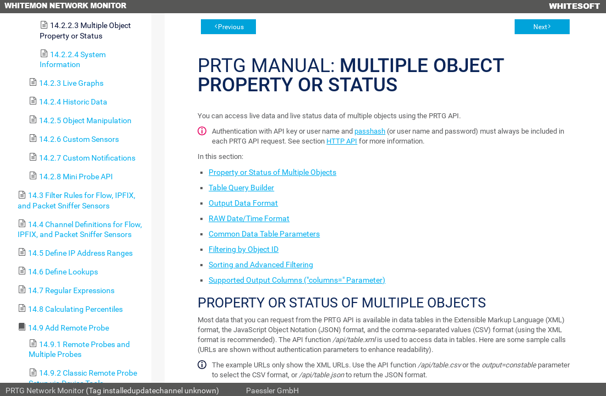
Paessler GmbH (272, 390)
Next (540, 27)
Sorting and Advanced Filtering (261, 264)
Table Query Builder (241, 187)
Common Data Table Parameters (264, 233)
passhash (369, 131)
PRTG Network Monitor (45, 390)
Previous (231, 27)
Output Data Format (243, 203)
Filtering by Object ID (244, 249)
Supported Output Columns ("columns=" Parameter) (297, 280)
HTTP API (341, 141)
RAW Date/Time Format (249, 218)
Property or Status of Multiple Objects (272, 172)
